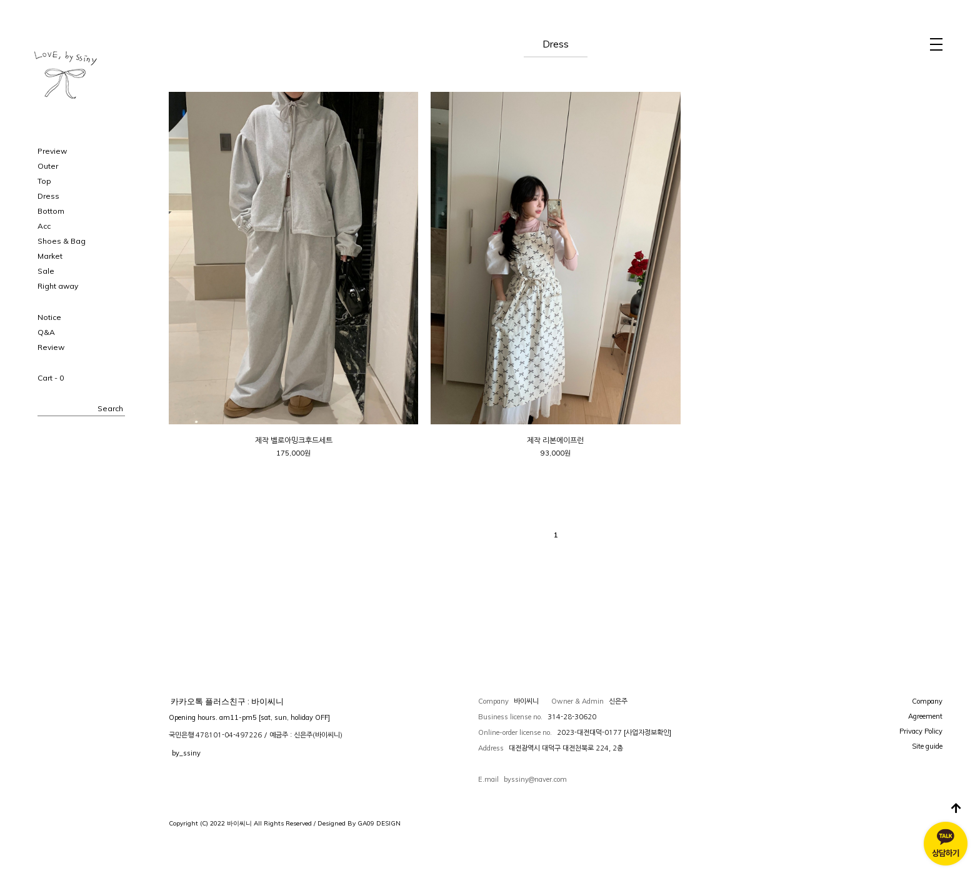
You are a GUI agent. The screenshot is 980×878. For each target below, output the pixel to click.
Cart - (51, 377)
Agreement (925, 716)
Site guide (927, 746)
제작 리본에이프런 (555, 440)
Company (927, 701)
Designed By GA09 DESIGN (359, 823)
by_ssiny (186, 753)
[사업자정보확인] (647, 732)
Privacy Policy (920, 731)
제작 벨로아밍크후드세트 (293, 440)
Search (110, 408)
